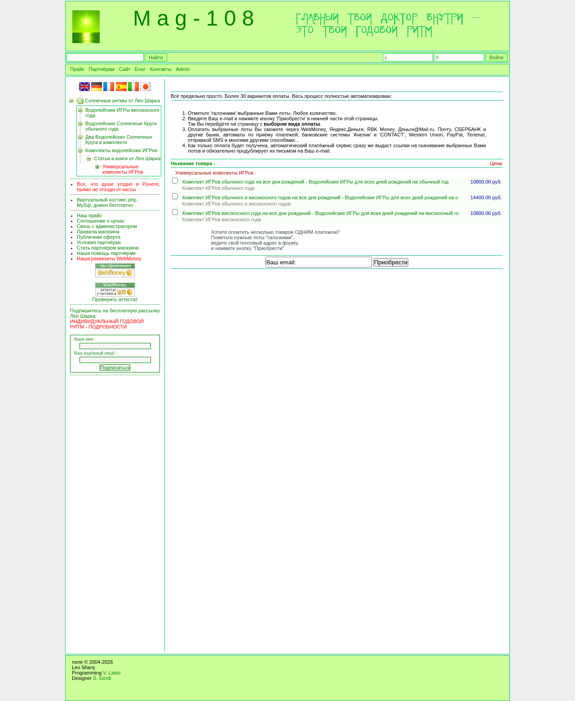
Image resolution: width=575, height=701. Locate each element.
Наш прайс (89, 215)
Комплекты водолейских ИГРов (121, 150)
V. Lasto (111, 672)
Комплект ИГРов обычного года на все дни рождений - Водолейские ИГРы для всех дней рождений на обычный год (315, 181)
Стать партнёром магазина (107, 247)
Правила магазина (98, 231)
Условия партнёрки (99, 242)
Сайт (124, 69)
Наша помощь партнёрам (106, 253)
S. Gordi (102, 678)
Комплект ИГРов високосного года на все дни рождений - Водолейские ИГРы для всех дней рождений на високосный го (320, 213)
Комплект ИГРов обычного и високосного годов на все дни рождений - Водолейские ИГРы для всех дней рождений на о (320, 197)
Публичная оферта (98, 237)
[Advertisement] (116, 514)
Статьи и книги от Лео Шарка (127, 158)
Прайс (77, 69)
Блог (140, 69)
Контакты (161, 69)
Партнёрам (102, 69)
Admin (183, 69)
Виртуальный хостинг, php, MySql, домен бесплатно (107, 202)
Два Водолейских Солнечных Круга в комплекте (118, 139)
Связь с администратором (107, 226)
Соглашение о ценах (100, 220)
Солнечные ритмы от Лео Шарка (122, 100)
